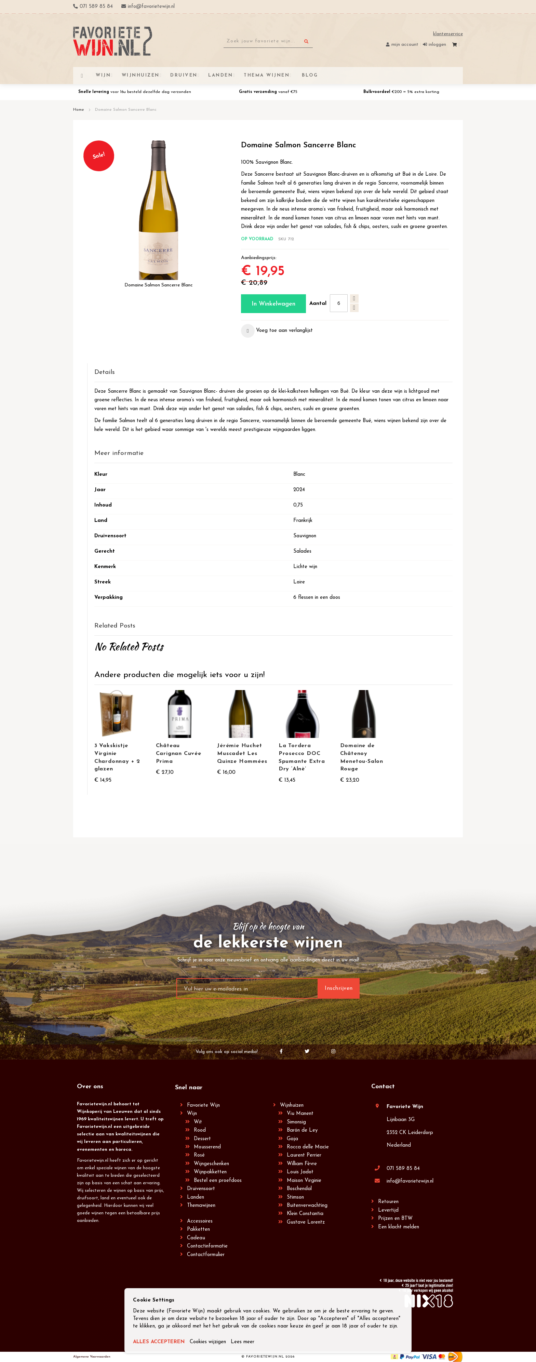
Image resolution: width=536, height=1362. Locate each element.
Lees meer (243, 1342)
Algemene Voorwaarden (91, 1357)
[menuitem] (309, 75)
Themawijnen (201, 1205)
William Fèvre (302, 1164)
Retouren (388, 1201)
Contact (383, 1086)
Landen (195, 1197)
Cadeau (196, 1238)
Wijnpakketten (210, 1172)
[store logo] (112, 41)
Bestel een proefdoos (218, 1180)
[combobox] (268, 41)
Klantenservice (448, 34)
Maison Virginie (304, 1180)
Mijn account (404, 44)
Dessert (202, 1139)
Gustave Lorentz (306, 1222)
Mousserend (207, 1147)
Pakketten (198, 1229)
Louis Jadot (300, 1172)
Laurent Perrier (304, 1155)
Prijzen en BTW (395, 1218)
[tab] (273, 372)
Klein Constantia (305, 1213)
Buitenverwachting (307, 1205)
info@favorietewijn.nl (410, 1181)
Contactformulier (206, 1254)
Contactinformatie (207, 1246)
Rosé (199, 1155)
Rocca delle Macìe (308, 1147)
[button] (277, 331)
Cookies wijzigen (208, 1342)
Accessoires (200, 1221)
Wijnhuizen (292, 1105)
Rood (200, 1130)
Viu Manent (300, 1113)
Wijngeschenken (211, 1164)
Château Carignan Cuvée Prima (178, 753)
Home (78, 110)
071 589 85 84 (403, 1168)
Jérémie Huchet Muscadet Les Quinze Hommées (242, 753)
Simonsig (296, 1122)
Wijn (192, 1113)
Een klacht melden (398, 1227)
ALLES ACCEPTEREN (159, 1342)
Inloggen (437, 44)
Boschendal (299, 1188)
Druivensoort (201, 1188)
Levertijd (388, 1210)
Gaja (292, 1139)
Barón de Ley (302, 1130)
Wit (198, 1122)
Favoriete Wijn (203, 1105)
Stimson (295, 1197)
